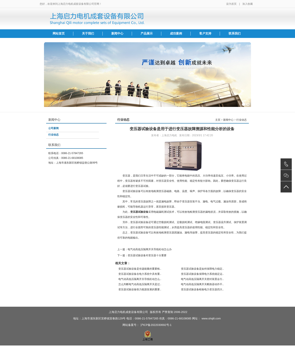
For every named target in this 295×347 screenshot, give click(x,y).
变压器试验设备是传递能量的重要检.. (139, 268)
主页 (217, 119)
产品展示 (147, 33)
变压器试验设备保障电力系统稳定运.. (202, 273)
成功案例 (176, 33)
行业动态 (53, 134)
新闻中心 (117, 33)
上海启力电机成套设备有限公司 (128, 312)
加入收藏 (247, 3)
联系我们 (235, 33)
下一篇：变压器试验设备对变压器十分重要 (141, 255)
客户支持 (205, 33)
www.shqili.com (211, 318)
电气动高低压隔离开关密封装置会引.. (202, 279)
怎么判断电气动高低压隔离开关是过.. (139, 284)
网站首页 (59, 33)
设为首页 (231, 3)
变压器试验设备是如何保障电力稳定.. (202, 268)
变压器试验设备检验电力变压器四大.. (202, 289)
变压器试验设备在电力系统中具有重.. (139, 273)
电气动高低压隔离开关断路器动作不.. (202, 284)
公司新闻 (53, 128)
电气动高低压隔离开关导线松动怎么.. (139, 279)
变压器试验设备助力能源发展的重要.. (139, 289)
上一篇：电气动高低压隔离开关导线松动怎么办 (144, 249)
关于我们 (88, 33)
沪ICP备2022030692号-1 (156, 325)
